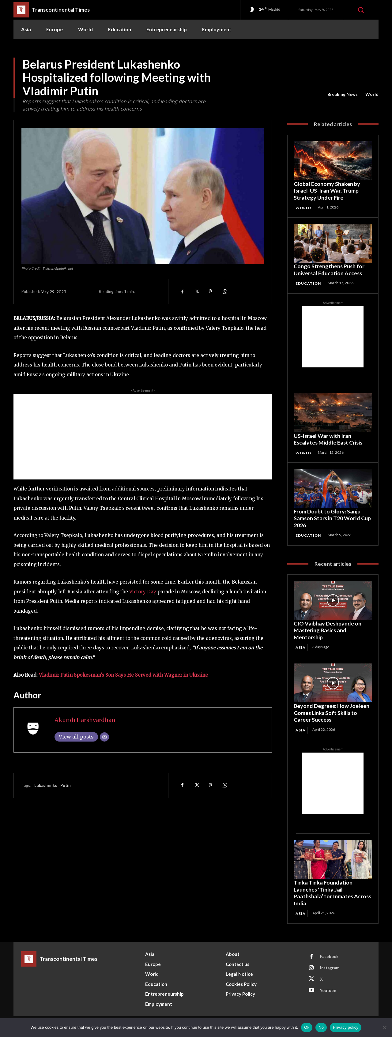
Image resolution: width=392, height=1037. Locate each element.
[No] (384, 1027)
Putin (65, 785)
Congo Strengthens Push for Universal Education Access (329, 270)
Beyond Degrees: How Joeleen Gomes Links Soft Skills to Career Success (332, 713)
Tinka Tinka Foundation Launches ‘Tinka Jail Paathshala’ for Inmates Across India (324, 893)
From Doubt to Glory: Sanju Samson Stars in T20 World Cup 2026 (332, 518)
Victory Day (142, 592)
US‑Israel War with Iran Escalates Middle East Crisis (329, 439)
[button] (361, 10)
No (321, 1027)
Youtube (328, 990)
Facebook (329, 956)
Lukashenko (45, 785)
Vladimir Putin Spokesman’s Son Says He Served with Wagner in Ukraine (123, 675)
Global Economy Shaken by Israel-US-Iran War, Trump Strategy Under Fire (327, 190)
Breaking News (342, 94)
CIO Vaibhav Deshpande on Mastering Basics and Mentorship (328, 630)
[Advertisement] (142, 436)
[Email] (104, 737)
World (372, 94)
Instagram (330, 967)
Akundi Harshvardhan (85, 719)
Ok (306, 1027)
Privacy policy (345, 1027)
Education (308, 283)
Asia (301, 647)
